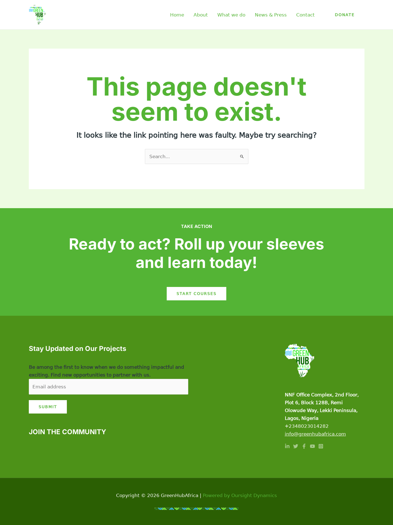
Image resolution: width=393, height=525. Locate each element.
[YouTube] (312, 446)
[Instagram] (320, 446)
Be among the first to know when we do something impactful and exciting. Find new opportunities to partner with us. (106, 371)
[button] (344, 15)
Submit (48, 407)
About (201, 15)
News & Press (271, 15)
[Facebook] (304, 446)
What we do (231, 15)
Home (177, 15)
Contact (305, 15)
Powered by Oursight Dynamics (240, 495)
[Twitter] (295, 446)
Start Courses (196, 293)
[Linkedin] (287, 446)
